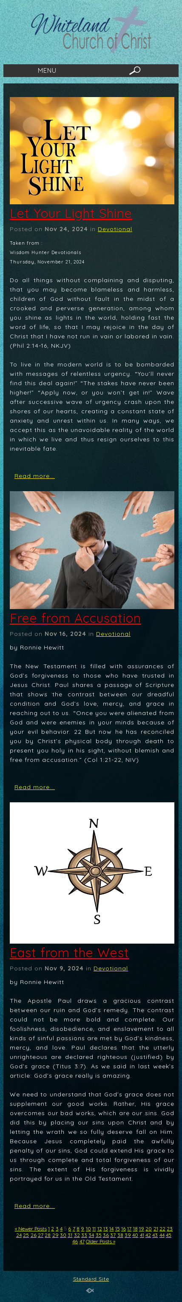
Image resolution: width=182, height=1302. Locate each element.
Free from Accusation (75, 618)
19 (141, 1228)
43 (155, 1235)
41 (142, 1235)
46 (75, 1241)
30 (63, 1235)
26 (34, 1235)
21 (156, 1228)
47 (82, 1241)
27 (40, 1235)
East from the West (69, 952)
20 (148, 1228)
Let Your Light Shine (71, 213)
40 (135, 1235)
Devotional (115, 229)
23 (170, 1228)
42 (148, 1235)
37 (113, 1235)
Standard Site (91, 1279)
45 (168, 1235)
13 (105, 1228)
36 (106, 1235)
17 (129, 1228)
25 (26, 1235)
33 (84, 1235)
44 (162, 1235)
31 (70, 1235)
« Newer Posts (31, 1228)
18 (135, 1228)
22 (162, 1228)
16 (123, 1228)
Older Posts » (100, 1241)
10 (88, 1228)
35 (99, 1235)
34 (91, 1235)
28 (48, 1235)
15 (117, 1228)
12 (99, 1228)
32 (77, 1235)
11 (94, 1228)
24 (19, 1235)
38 (120, 1235)
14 (111, 1228)
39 (128, 1235)
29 (55, 1235)
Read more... (34, 476)
